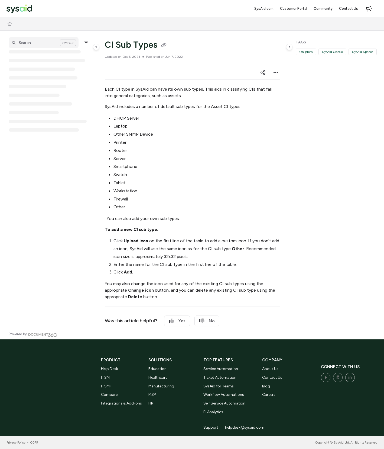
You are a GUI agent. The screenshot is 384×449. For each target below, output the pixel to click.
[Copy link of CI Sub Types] (164, 45)
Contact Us (272, 377)
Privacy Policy (15, 442)
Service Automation (220, 369)
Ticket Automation (219, 377)
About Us (270, 369)
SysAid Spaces (362, 52)
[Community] (323, 8)
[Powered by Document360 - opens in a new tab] (33, 334)
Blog (266, 386)
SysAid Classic (332, 52)
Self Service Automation (224, 403)
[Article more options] (276, 72)
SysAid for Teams (218, 386)
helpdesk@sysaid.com (244, 427)
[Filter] (86, 42)
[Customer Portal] (293, 8)
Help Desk (109, 369)
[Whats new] (369, 8)
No (207, 321)
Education (157, 369)
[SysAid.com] (264, 8)
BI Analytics (213, 412)
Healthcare (157, 377)
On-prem (306, 52)
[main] (192, 185)
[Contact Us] (348, 8)
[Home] (10, 24)
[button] (44, 42)
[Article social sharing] (263, 72)
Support (210, 427)
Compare (109, 394)
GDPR (34, 442)
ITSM (105, 377)
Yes (177, 321)
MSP (152, 394)
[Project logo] (19, 9)
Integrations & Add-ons (121, 403)
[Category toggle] (96, 47)
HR (150, 403)
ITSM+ (106, 386)
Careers (268, 394)
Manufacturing (161, 386)
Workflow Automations (223, 394)
